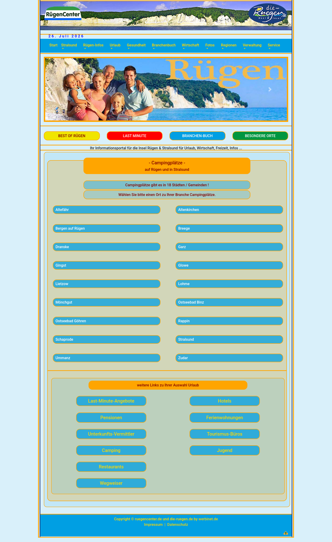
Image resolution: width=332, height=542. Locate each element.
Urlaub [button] (115, 45)
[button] (62, 89)
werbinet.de (208, 519)
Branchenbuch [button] (164, 45)
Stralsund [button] (69, 45)
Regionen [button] (229, 45)
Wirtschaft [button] (190, 45)
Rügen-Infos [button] (93, 45)
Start (54, 44)
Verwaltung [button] (252, 45)
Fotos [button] (210, 45)
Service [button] (274, 45)
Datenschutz (177, 524)
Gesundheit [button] (136, 45)
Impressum (153, 524)
